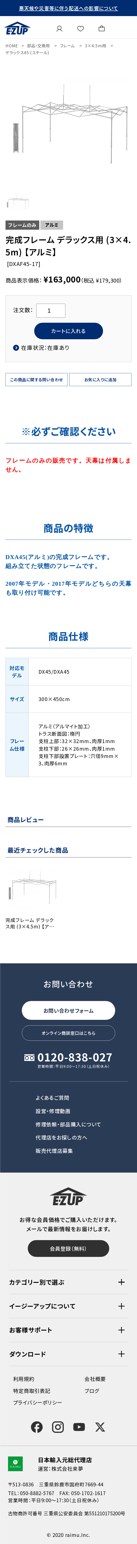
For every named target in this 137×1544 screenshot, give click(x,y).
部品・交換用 (38, 45)
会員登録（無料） (69, 1247)
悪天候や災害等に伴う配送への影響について (68, 8)
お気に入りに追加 (100, 382)
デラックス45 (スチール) (27, 52)
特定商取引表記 (31, 1390)
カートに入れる (68, 332)
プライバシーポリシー (37, 1402)
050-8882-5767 (37, 1493)
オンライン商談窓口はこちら (68, 1029)
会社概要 (95, 1378)
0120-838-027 (75, 1054)
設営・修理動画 (53, 1107)
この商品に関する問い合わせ (36, 382)
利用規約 (23, 1378)
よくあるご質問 (52, 1094)
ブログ (91, 1390)
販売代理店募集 (54, 1147)
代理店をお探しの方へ (61, 1134)
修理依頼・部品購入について (68, 1121)
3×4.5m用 (95, 45)
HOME (12, 45)
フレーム (67, 45)
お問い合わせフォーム (68, 1004)
